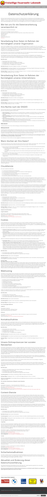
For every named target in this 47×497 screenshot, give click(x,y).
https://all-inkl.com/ (8, 315)
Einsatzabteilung (12, 7)
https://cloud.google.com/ (9, 215)
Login (45, 490)
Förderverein (37, 7)
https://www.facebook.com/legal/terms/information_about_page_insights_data (27, 389)
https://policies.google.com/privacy (14, 432)
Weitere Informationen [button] (15, 495)
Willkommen (4, 7)
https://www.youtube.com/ (9, 446)
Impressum (3, 37)
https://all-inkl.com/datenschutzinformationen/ (15, 316)
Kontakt (43, 7)
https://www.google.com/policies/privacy (14, 216)
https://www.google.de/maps (10, 431)
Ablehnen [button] (38, 495)
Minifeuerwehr (30, 7)
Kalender (42, 490)
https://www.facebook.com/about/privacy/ (15, 388)
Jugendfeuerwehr (21, 7)
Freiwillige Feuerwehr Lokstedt (23, 2)
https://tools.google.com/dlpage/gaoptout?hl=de (16, 433)
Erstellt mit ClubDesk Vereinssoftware (6, 491)
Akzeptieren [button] (43, 495)
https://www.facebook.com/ (9, 387)
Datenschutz (38, 490)
